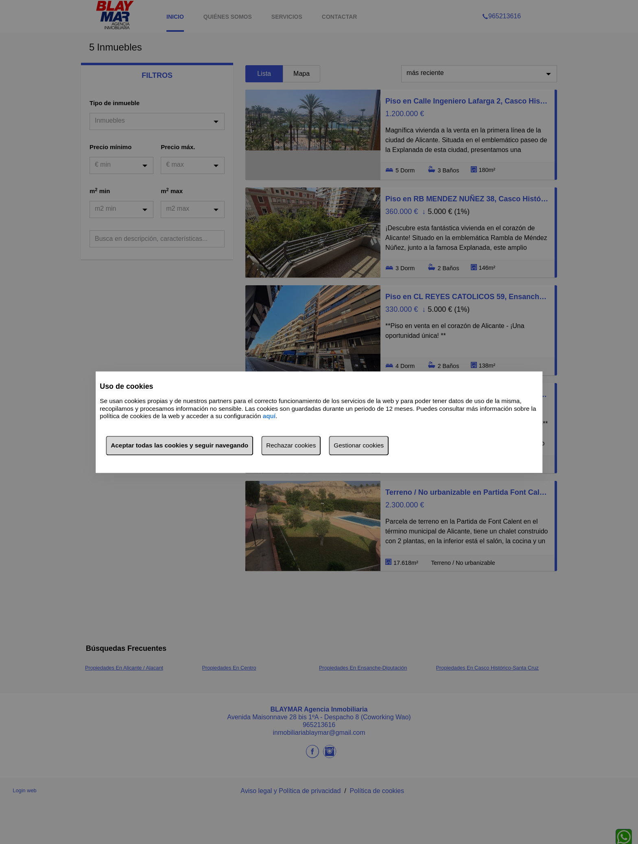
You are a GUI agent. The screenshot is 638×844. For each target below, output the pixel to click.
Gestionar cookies (359, 445)
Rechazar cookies (291, 445)
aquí (269, 416)
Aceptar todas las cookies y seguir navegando (179, 445)
